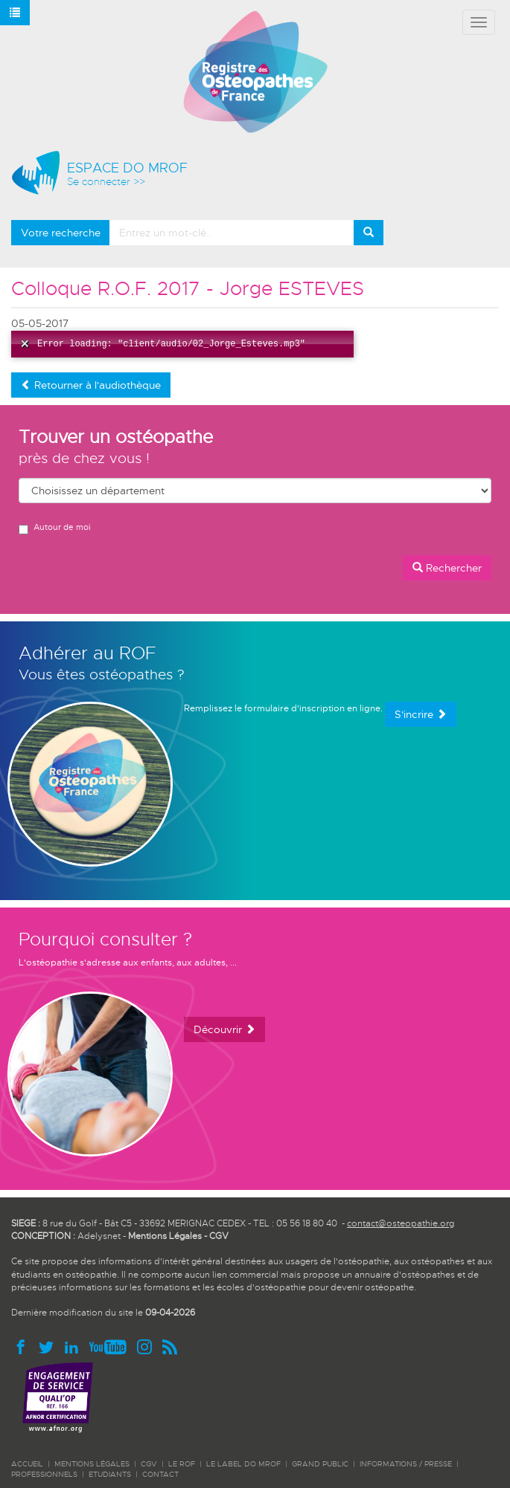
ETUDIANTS (110, 1474)
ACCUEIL (27, 1464)
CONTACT (160, 1474)
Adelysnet (99, 1236)
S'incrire (421, 714)
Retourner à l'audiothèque (91, 385)
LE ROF (181, 1464)
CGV (219, 1236)
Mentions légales (92, 1464)
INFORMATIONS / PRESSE (406, 1464)
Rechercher (447, 568)
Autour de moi (54, 528)
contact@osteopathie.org (400, 1223)
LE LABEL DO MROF (243, 1464)
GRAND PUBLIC (320, 1464)
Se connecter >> (106, 181)
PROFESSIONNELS (44, 1474)
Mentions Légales (165, 1236)
